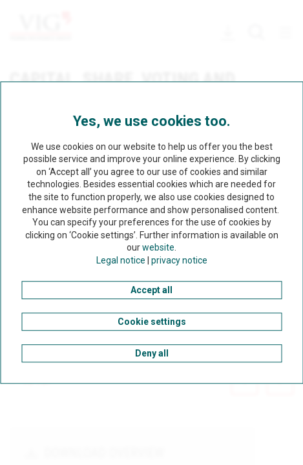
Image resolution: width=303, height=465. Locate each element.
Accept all (151, 290)
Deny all (152, 353)
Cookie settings (152, 321)
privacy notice (179, 260)
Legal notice (120, 260)
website (158, 248)
